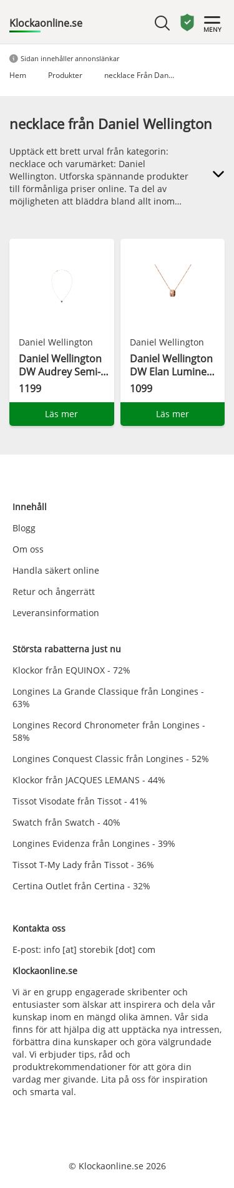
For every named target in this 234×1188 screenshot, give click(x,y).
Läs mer (61, 414)
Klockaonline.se (45, 23)
